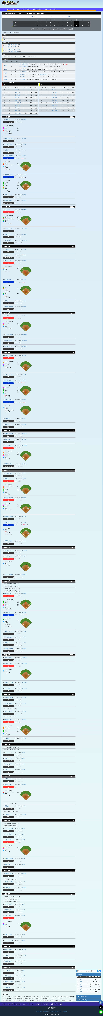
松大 (81, 984)
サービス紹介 (39, 1011)
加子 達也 (17, 92)
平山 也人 (16, 51)
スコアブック (63, 29)
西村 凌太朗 (11, 45)
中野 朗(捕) (7, 887)
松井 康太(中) (8, 240)
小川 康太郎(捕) (9, 334)
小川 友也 (54, 92)
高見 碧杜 (17, 45)
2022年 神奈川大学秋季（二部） (26, 9)
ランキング (46, 9)
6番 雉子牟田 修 (24, 66)
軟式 (38, 1004)
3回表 (5, 73)
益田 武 (10, 46)
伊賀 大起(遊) (8, 249)
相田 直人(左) (8, 758)
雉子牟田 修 (18, 102)
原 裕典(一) (7, 150)
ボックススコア (46, 29)
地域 (60, 1004)
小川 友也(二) (8, 228)
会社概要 (46, 1011)
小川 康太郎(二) (9, 828)
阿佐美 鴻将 (18, 100)
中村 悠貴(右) (8, 144)
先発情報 (70, 29)
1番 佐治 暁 (22, 79)
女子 (46, 1004)
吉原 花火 (54, 108)
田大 (69, 16)
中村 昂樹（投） (44, 74)
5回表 (5, 79)
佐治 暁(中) (7, 119)
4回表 (5, 77)
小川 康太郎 (17, 49)
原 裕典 (17, 97)
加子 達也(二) (8, 138)
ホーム (9, 9)
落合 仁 (54, 89)
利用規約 (65, 1011)
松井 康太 (54, 97)
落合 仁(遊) (7, 209)
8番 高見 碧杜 (23, 71)
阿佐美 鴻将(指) (9, 155)
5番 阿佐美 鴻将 (24, 64)
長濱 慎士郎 (55, 110)
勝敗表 (39, 9)
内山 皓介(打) (8, 814)
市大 (81, 981)
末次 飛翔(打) (8, 711)
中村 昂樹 (10, 49)
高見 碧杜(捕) (8, 200)
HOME (3, 1004)
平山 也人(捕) (8, 663)
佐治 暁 (17, 89)
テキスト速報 (55, 29)
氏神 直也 (54, 100)
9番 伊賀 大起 (23, 74)
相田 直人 (54, 95)
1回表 (5, 65)
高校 (10, 1004)
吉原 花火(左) (8, 346)
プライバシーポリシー (55, 1011)
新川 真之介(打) (9, 881)
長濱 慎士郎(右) (9, 433)
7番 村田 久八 (23, 77)
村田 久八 (17, 105)
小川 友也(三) (8, 752)
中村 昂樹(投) (8, 340)
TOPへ (72, 117)
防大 (33, 16)
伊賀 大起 (17, 110)
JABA (31, 1004)
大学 (14, 9)
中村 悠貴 (17, 95)
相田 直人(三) (8, 234)
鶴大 (81, 979)
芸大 (81, 986)
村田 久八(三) (8, 194)
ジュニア (25, 1004)
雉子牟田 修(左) (9, 175)
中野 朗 (14, 46)
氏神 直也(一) (8, 315)
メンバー (38, 29)
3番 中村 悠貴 (23, 69)
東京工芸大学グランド (39, 13)
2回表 (5, 69)
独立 (54, 1004)
